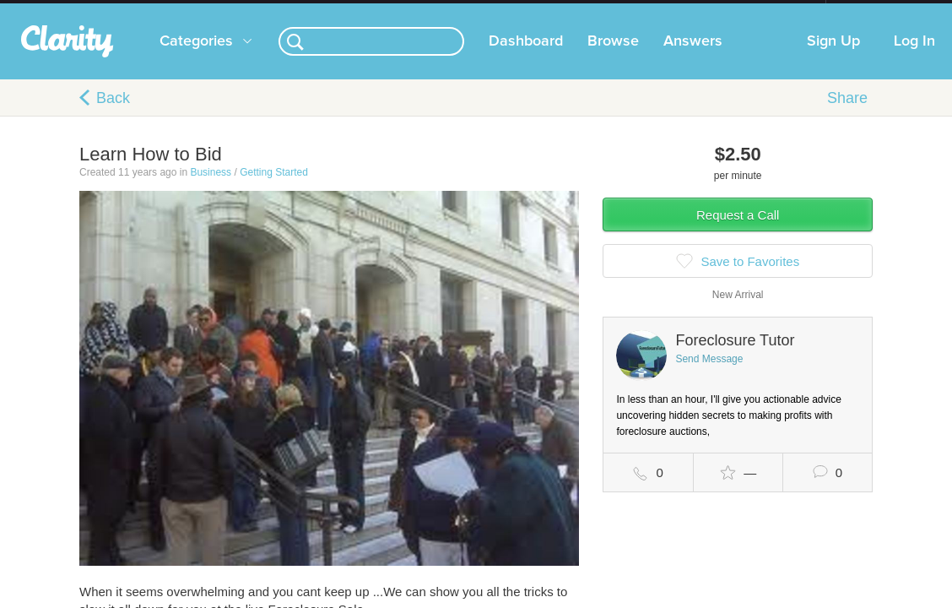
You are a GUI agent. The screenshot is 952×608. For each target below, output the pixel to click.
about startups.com (886, 11)
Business (210, 189)
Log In (914, 58)
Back (113, 114)
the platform (90, 9)
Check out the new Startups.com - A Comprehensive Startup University (643, 11)
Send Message (709, 376)
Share (847, 114)
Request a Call (737, 232)
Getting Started (274, 189)
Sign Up (833, 58)
